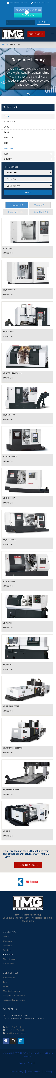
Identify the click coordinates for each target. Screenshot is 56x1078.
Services (7, 950)
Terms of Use (34, 1071)
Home (5, 44)
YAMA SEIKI (9, 148)
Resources (8, 954)
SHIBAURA (8, 138)
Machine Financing (11, 991)
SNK (6, 143)
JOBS (6, 127)
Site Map (48, 1071)
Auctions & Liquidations (14, 1000)
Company (7, 941)
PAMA (6, 132)
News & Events (10, 959)
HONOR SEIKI (10, 121)
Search (43, 22)
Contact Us (8, 963)
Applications (9, 977)
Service (6, 986)
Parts (5, 982)
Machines (7, 945)
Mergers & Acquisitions (14, 995)
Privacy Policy (17, 1071)
